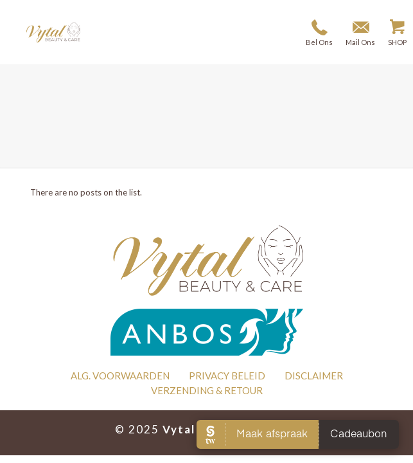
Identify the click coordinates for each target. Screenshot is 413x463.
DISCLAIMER (314, 375)
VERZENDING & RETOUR (207, 390)
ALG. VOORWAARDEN (120, 375)
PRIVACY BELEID (227, 375)
